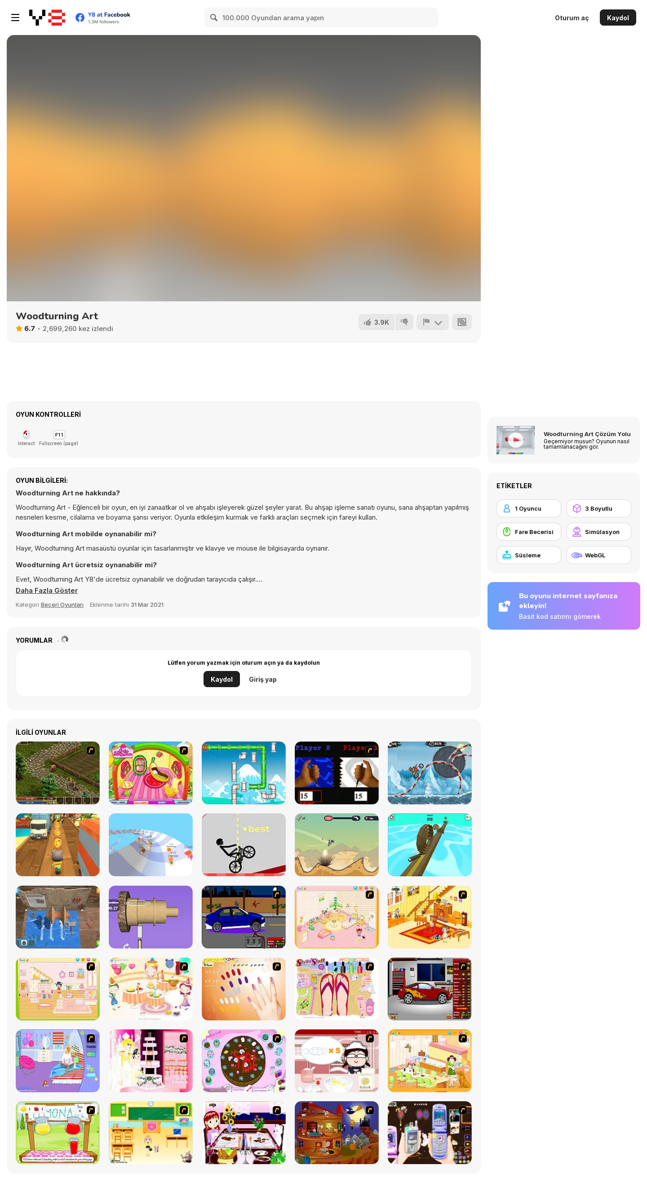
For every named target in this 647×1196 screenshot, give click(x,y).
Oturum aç (572, 18)
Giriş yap (263, 679)
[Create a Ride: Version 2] (430, 989)
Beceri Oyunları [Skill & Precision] (62, 604)
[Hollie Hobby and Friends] (58, 1132)
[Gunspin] (337, 844)
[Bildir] (433, 322)
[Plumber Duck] (244, 772)
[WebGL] (599, 555)
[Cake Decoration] (244, 1060)
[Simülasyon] (599, 532)
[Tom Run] (58, 844)
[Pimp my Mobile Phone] (430, 1132)
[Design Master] (151, 917)
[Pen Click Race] (337, 772)
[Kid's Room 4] (337, 917)
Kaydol (618, 18)
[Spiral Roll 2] (430, 844)
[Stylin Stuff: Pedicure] (337, 989)
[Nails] (244, 989)
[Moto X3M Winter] (430, 772)
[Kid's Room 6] (58, 989)
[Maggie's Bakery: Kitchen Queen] (337, 1060)
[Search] (214, 17)
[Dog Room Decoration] (430, 1060)
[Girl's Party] (151, 989)
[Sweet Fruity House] (151, 772)
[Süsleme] (528, 555)
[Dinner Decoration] (244, 1132)
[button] (47, 591)
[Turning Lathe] (58, 917)
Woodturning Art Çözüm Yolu (587, 433)
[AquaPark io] (151, 844)
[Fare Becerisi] (528, 532)
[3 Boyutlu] (599, 508)
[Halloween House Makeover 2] (337, 1132)
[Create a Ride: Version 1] (244, 917)
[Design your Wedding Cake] (151, 1060)
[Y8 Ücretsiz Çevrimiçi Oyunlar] (47, 17)
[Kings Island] (58, 772)
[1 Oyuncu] (528, 508)
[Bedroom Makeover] (58, 1060)
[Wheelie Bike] (244, 844)
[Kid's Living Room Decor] (430, 917)
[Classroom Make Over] (151, 1132)
